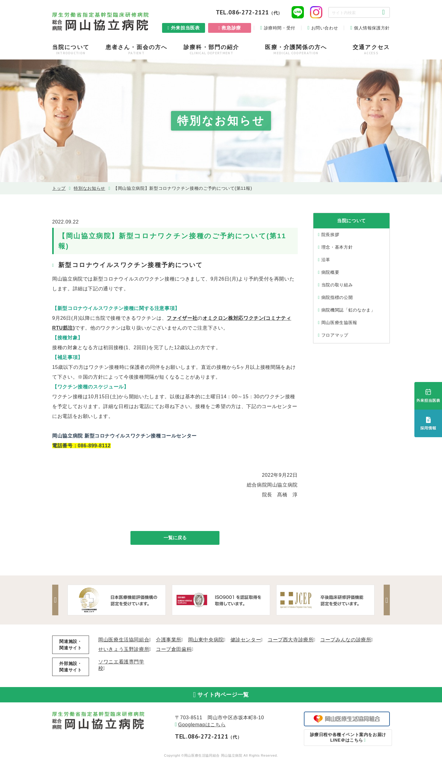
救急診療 (231, 27)
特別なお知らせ (89, 188)
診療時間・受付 (279, 27)
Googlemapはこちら (202, 728)
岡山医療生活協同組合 (123, 640)
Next (385, 601)
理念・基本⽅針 (337, 247)
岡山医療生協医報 (339, 322)
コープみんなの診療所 (345, 640)
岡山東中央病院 (206, 640)
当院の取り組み (337, 284)
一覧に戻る (175, 538)
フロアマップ (334, 335)
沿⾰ (325, 259)
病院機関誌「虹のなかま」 (348, 310)
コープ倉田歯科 (174, 650)
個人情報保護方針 (372, 27)
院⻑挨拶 (330, 234)
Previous (56, 601)
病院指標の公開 (337, 297)
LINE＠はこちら (347, 741)
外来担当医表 (185, 27)
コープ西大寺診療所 (291, 640)
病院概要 (330, 272)
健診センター (246, 640)
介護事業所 (168, 640)
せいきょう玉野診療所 (123, 650)
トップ (59, 188)
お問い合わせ (324, 27)
